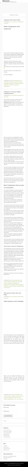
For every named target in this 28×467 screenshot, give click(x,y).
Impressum (5, 458)
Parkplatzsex (21, 284)
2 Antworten (21, 399)
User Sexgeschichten (7, 432)
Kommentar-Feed (6, 448)
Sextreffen (10, 283)
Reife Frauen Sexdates (7, 431)
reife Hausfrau (18, 396)
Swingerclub (16, 84)
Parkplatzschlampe (20, 286)
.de (17, 399)
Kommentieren (7, 86)
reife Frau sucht (18, 397)
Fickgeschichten (14, 281)
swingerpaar (6, 83)
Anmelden (5, 445)
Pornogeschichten (14, 284)
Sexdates (15, 81)
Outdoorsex (20, 81)
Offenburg (21, 83)
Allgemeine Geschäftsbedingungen (9, 456)
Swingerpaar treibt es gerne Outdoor (12, 19)
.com (15, 399)
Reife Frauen (11, 397)
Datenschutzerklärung (7, 457)
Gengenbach (6, 84)
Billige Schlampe (12, 286)
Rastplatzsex (6, 286)
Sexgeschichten (16, 283)
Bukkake (17, 83)
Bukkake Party (12, 83)
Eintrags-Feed (6, 447)
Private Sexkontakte (15, 80)
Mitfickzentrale (6, 0)
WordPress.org (6, 449)
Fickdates (11, 84)
